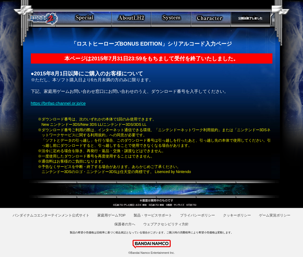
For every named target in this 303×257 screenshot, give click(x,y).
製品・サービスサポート (153, 215)
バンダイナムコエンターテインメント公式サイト (51, 215)
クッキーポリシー (237, 215)
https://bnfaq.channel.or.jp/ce (58, 103)
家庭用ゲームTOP (111, 215)
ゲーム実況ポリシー (274, 215)
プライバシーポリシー (197, 215)
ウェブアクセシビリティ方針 (166, 224)
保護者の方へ (124, 224)
